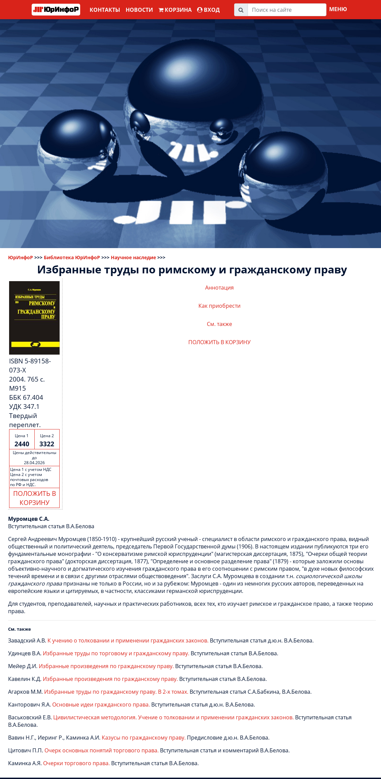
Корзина (175, 9)
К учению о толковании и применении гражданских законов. (128, 640)
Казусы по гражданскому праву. (144, 737)
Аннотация (219, 287)
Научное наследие (133, 257)
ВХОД (208, 9)
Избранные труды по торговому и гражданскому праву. (116, 653)
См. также (219, 324)
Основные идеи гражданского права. (101, 704)
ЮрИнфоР (20, 257)
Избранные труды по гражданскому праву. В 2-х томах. (116, 691)
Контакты (105, 9)
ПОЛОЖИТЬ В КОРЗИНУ (34, 498)
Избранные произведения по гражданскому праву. (106, 666)
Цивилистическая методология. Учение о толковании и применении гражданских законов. (173, 717)
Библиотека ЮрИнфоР (72, 257)
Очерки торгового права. (76, 763)
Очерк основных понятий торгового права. (101, 750)
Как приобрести (219, 305)
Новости (139, 9)
